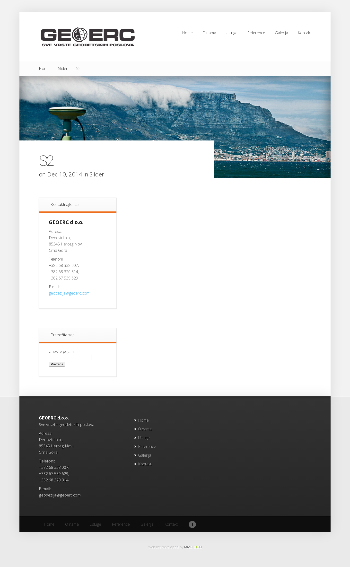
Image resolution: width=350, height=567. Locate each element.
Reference (147, 446)
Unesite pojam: (61, 351)
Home (44, 68)
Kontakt (144, 464)
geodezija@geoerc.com (69, 293)
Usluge (144, 437)
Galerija (144, 455)
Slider (63, 68)
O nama (145, 429)
